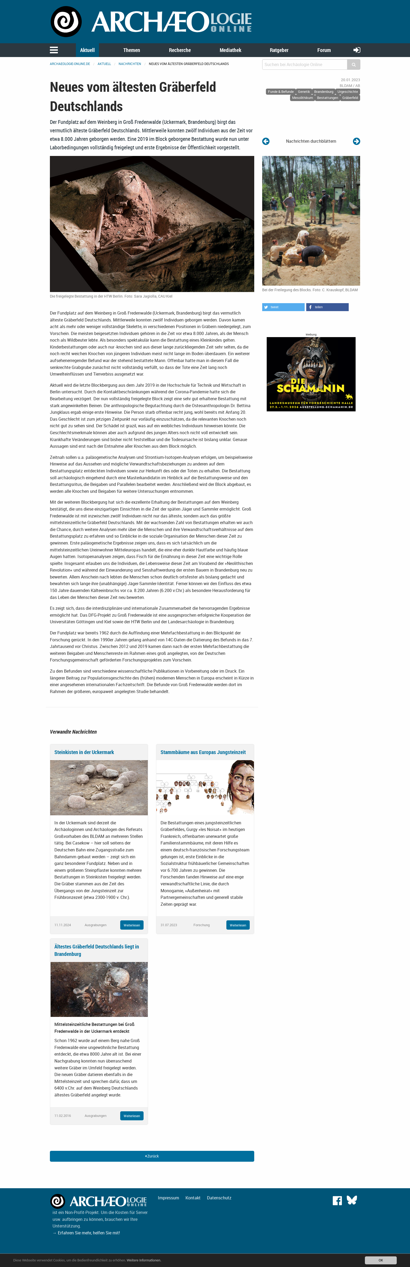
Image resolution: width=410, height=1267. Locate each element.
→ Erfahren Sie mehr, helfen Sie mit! (86, 1233)
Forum (324, 50)
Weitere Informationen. (144, 1260)
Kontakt (193, 1198)
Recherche (180, 50)
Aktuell (87, 50)
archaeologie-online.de (70, 64)
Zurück (152, 1156)
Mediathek (230, 50)
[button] (283, 307)
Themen (131, 50)
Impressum (168, 1198)
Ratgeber (279, 50)
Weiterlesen (132, 925)
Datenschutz (219, 1198)
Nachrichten (130, 64)
